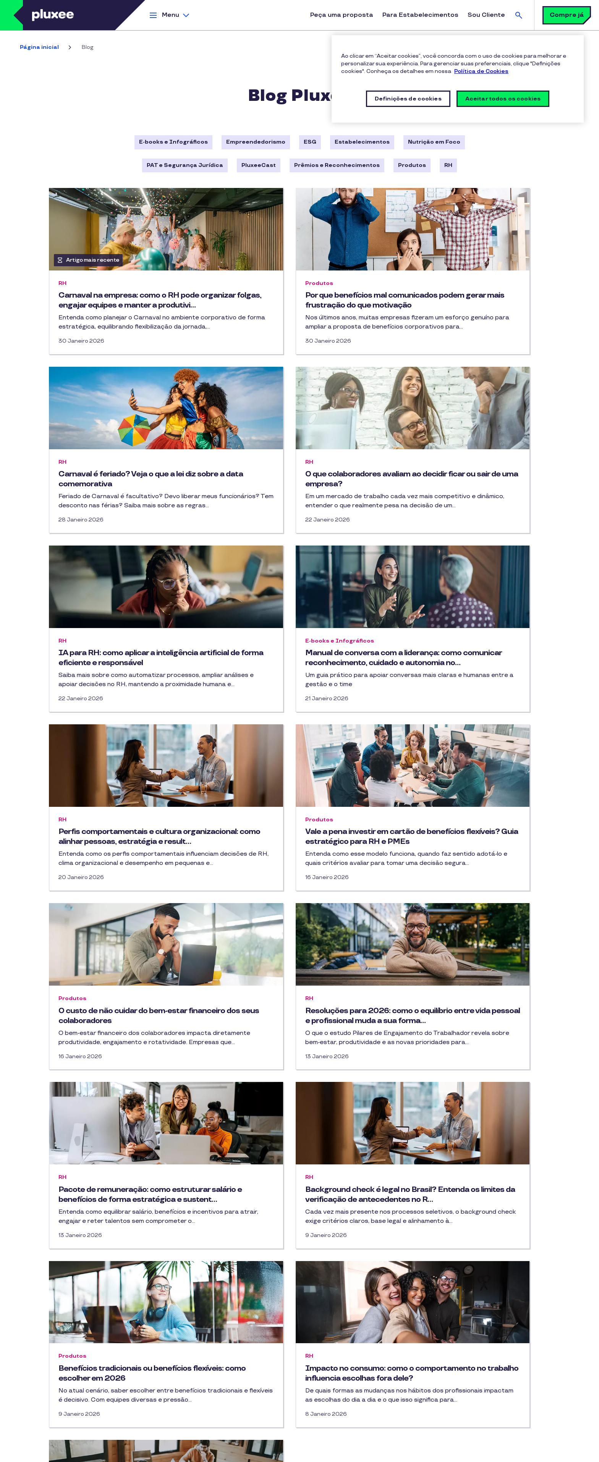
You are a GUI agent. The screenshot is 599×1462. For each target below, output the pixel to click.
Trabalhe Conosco (468, 1359)
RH (448, 165)
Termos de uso (125, 1440)
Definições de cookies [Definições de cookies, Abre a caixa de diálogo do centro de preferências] (408, 99)
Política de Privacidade (73, 1440)
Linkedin (229, 1254)
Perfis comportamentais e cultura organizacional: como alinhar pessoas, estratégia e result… (126, 701)
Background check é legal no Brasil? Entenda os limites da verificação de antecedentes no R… (466, 899)
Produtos (412, 165)
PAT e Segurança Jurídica (185, 165)
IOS (348, 1277)
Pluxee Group (462, 1400)
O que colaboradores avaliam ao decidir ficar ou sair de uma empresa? (125, 498)
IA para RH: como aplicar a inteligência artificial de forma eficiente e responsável (299, 503)
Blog (191, 1284)
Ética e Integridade (470, 1290)
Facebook (214, 1254)
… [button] (324, 1186)
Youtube (244, 1254)
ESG (310, 142)
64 (342, 1188)
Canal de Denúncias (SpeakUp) (485, 1345)
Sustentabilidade (467, 1317)
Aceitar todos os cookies (503, 99)
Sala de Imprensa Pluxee (477, 1276)
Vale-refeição (64, 1277)
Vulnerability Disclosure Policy (85, 1452)
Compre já (567, 15)
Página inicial (39, 47)
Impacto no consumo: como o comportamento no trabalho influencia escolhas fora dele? (284, 1097)
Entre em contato (206, 1331)
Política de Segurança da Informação (354, 1440)
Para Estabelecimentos (420, 15)
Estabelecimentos (362, 142)
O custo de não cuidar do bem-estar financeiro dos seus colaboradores (465, 696)
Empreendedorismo (255, 142)
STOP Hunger (462, 1414)
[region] (458, 79)
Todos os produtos (70, 1305)
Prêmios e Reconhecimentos (337, 165)
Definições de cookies (154, 1452)
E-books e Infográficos (173, 142)
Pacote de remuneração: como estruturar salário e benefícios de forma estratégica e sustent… (290, 899)
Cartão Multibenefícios (75, 1250)
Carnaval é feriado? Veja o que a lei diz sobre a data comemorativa (469, 300)
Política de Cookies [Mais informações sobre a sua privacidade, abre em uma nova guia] (481, 71)
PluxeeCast (258, 165)
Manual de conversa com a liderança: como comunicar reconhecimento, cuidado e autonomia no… (468, 503)
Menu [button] (170, 15)
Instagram (183, 1254)
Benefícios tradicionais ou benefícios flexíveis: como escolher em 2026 (124, 1092)
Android (321, 1277)
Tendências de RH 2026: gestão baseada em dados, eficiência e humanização (460, 1097)
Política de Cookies (172, 1440)
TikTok (198, 1254)
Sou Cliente (486, 15)
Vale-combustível (68, 1292)
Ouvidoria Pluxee (466, 1373)
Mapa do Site (461, 1387)
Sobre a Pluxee (464, 1262)
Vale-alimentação (68, 1264)
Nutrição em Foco (434, 142)
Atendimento (461, 1331)
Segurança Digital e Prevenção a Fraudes (252, 1440)
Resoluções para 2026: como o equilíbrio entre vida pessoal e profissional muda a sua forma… (115, 899)
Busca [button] (519, 15)
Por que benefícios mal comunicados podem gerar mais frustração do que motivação (296, 305)
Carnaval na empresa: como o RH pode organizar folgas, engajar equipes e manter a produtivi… (118, 305)
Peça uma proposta (341, 15)
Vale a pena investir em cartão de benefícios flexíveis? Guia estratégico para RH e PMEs (298, 701)
